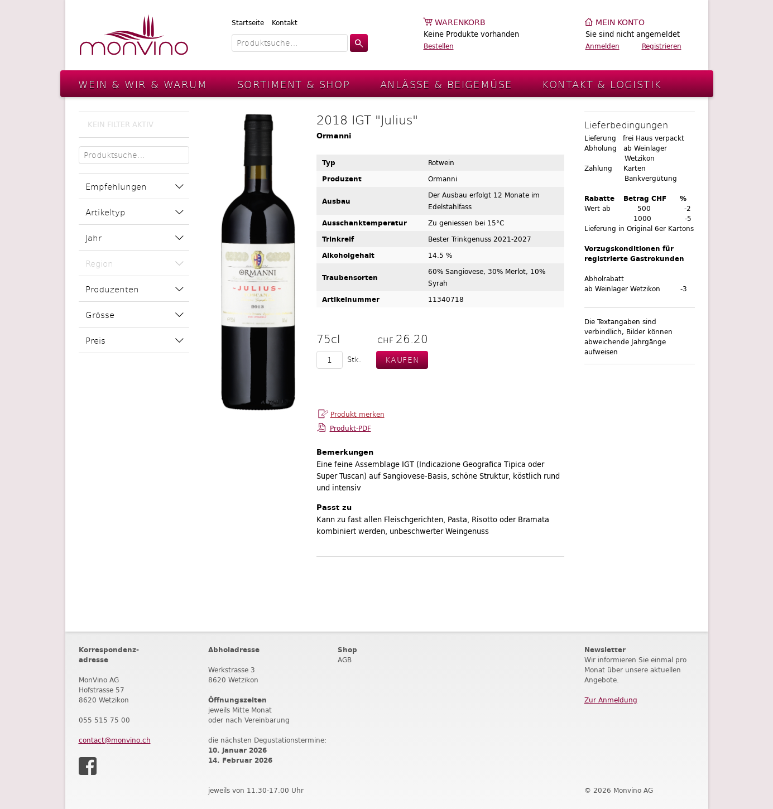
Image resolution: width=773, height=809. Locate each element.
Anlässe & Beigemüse (446, 84)
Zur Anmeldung (610, 700)
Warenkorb (460, 22)
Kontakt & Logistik (601, 84)
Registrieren (661, 46)
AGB (345, 659)
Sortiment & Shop (293, 84)
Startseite (248, 22)
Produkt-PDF (350, 428)
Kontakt (284, 22)
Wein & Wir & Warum (142, 84)
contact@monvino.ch (115, 740)
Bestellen (439, 46)
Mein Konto (620, 22)
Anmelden (602, 46)
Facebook (88, 766)
